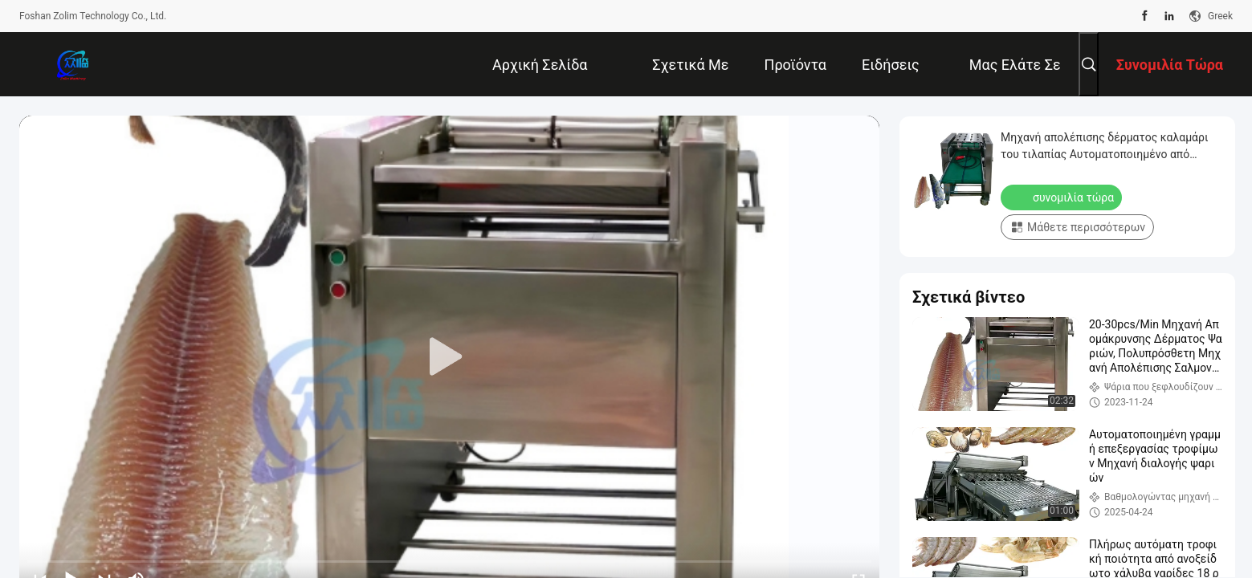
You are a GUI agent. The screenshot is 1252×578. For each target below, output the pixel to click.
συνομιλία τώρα (1063, 197)
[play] (450, 357)
